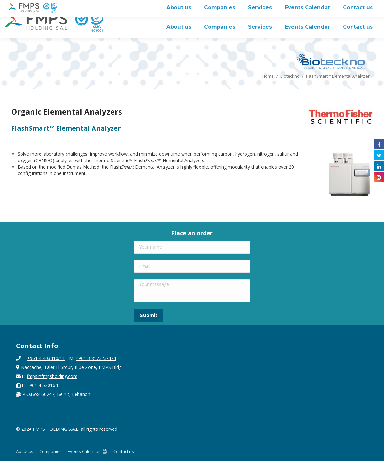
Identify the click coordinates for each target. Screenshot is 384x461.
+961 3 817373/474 (96, 358)
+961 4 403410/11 (46, 358)
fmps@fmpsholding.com (52, 376)
